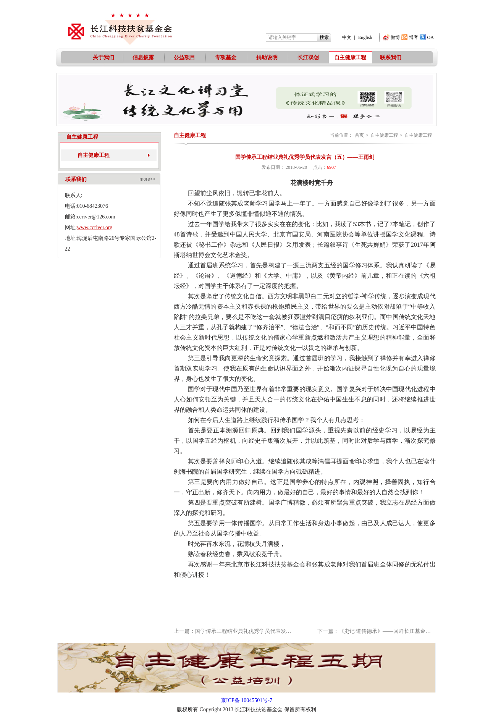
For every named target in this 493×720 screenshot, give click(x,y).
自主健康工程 (350, 57)
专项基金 (225, 57)
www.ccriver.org (94, 227)
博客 (413, 37)
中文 (346, 37)
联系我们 (390, 57)
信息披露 (143, 57)
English (365, 37)
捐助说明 (267, 57)
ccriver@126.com (96, 217)
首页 (359, 135)
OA (430, 37)
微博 (395, 37)
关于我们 (103, 57)
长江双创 (308, 57)
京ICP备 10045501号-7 (246, 700)
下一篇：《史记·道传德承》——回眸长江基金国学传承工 (385, 631)
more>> (147, 179)
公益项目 (184, 57)
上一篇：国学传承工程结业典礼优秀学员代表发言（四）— (243, 631)
